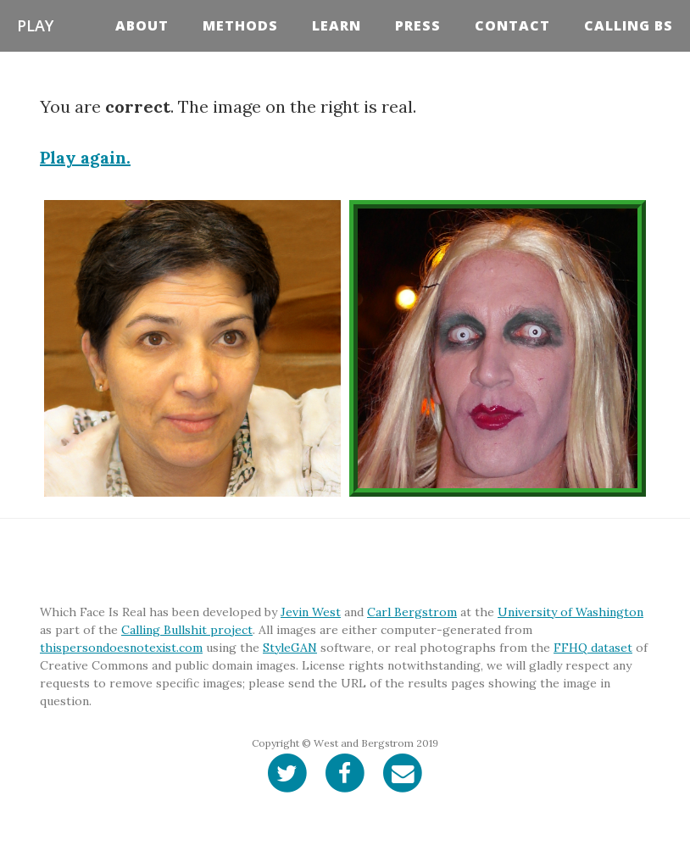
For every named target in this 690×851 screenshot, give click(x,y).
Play (35, 25)
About (142, 25)
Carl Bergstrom (412, 612)
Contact (512, 25)
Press (418, 25)
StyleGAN (290, 647)
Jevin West (311, 612)
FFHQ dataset (593, 647)
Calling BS (628, 25)
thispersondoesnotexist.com (121, 647)
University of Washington (570, 612)
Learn (336, 25)
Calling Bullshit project (187, 629)
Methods (240, 25)
